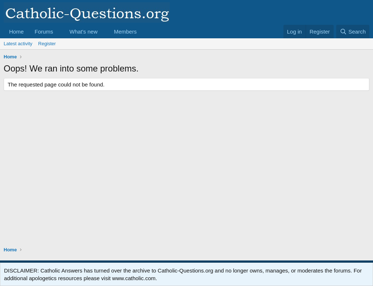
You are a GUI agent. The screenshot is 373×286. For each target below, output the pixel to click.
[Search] (352, 31)
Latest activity (18, 43)
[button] (59, 31)
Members (125, 31)
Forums (44, 31)
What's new (84, 31)
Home (16, 31)
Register (47, 43)
